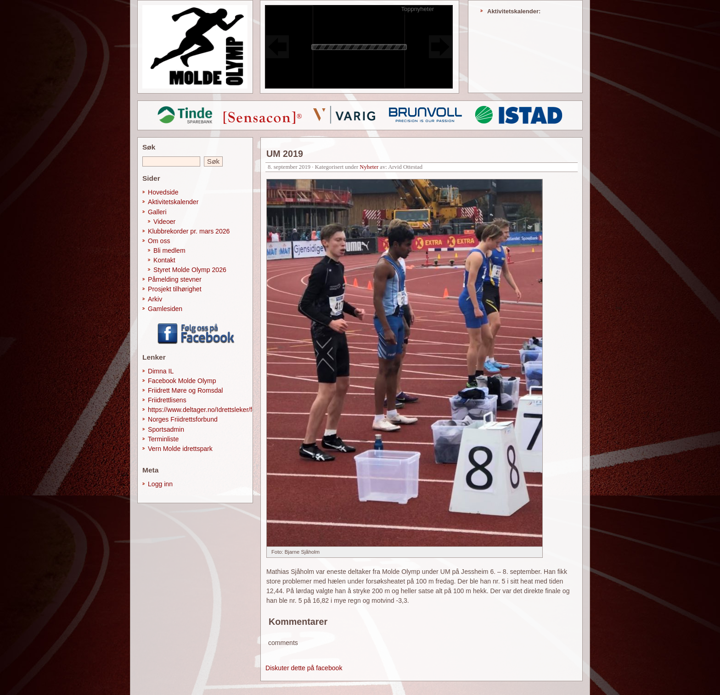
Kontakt (164, 260)
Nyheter (369, 167)
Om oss (159, 241)
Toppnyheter (417, 9)
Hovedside (163, 192)
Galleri (157, 212)
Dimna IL (161, 371)
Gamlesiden (165, 308)
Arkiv (155, 299)
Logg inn (160, 484)
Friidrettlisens (167, 400)
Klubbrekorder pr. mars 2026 (189, 231)
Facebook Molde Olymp (182, 380)
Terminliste (163, 439)
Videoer (164, 221)
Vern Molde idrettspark (180, 448)
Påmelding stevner (175, 279)
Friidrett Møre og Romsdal (185, 390)
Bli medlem (169, 250)
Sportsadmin (166, 429)
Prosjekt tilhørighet (175, 289)
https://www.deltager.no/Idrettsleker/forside (209, 409)
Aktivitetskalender (173, 202)
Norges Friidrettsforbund (183, 419)
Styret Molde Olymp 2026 (189, 269)
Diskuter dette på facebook (303, 668)
